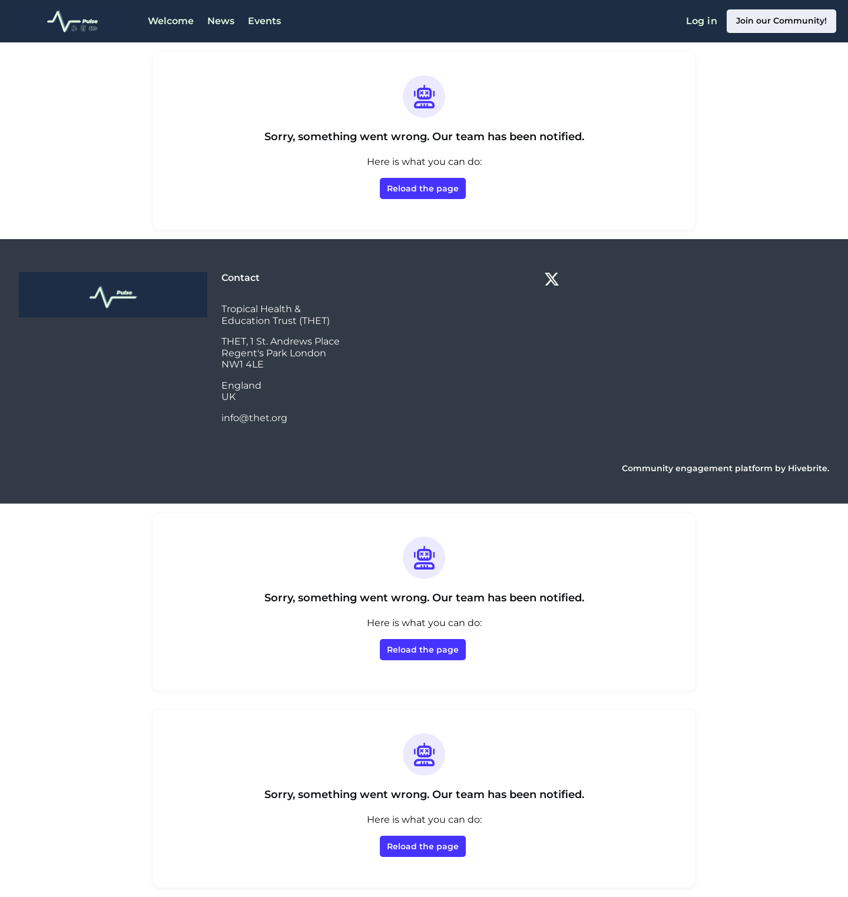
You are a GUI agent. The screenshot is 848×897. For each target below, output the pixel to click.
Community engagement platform (697, 468)
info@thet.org (254, 417)
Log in (701, 21)
